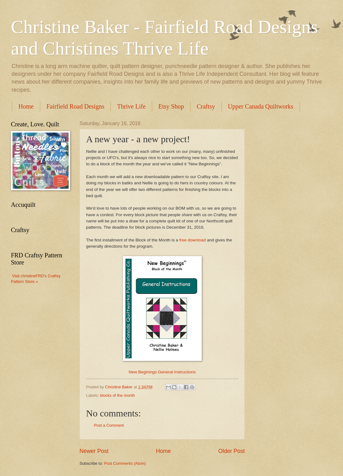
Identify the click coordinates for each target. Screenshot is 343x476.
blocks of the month (117, 395)
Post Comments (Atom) (125, 463)
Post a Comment (109, 425)
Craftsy (206, 106)
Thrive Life (131, 106)
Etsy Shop (171, 106)
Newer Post (94, 451)
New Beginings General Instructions (162, 372)
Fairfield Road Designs (75, 106)
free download (192, 240)
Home (26, 106)
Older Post (231, 451)
